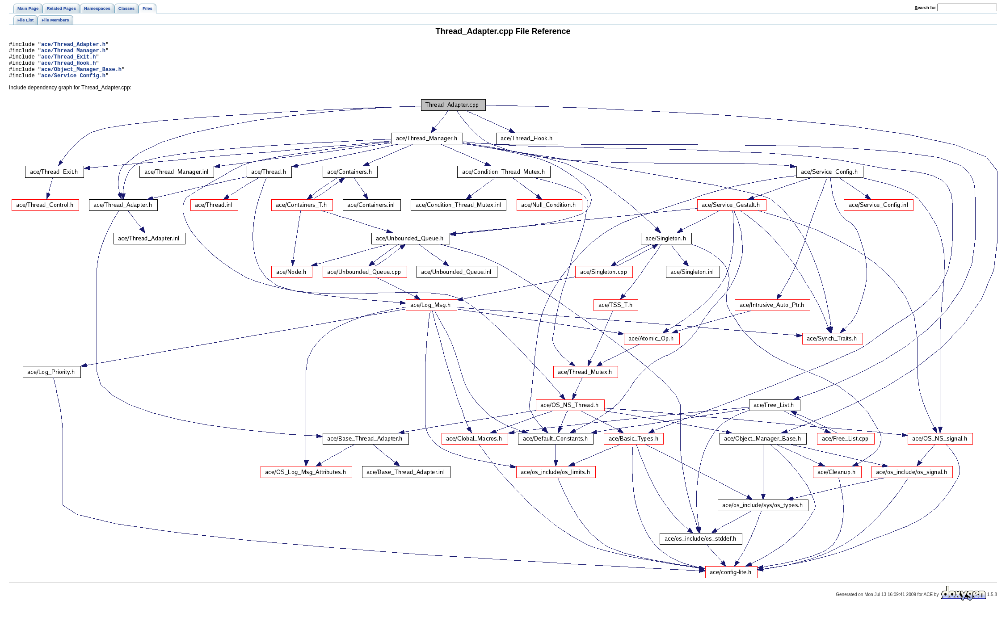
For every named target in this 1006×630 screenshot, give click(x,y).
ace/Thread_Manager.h (73, 53)
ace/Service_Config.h (73, 83)
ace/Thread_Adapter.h (73, 45)
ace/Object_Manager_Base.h (81, 76)
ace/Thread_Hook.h (68, 68)
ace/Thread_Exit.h (68, 60)
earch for (925, 7)
